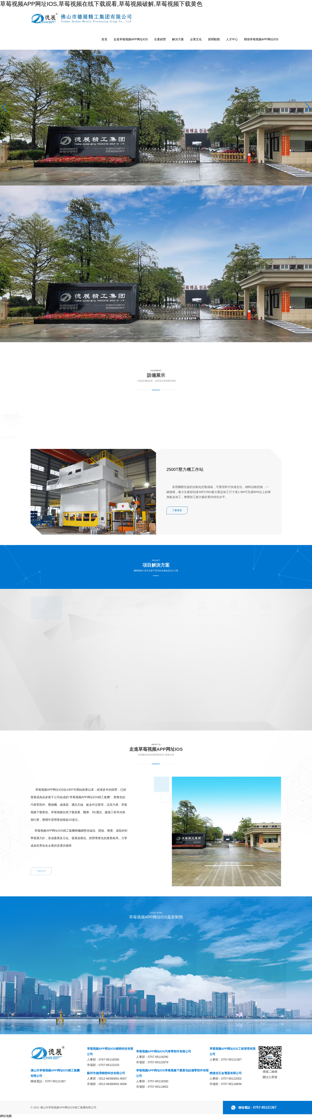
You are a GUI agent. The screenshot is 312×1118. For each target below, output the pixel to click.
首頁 (104, 39)
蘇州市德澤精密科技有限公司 (106, 1073)
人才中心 (232, 39)
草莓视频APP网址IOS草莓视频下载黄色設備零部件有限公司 (172, 1073)
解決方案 (178, 39)
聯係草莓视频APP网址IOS (261, 39)
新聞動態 (214, 39)
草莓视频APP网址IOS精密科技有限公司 (110, 1051)
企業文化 (196, 39)
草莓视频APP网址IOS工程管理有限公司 (233, 1051)
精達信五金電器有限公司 (226, 1073)
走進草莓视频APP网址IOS (131, 39)
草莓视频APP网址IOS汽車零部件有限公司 (163, 1051)
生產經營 (160, 39)
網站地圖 (6, 1116)
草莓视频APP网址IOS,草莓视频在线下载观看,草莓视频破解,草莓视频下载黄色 (101, 4)
